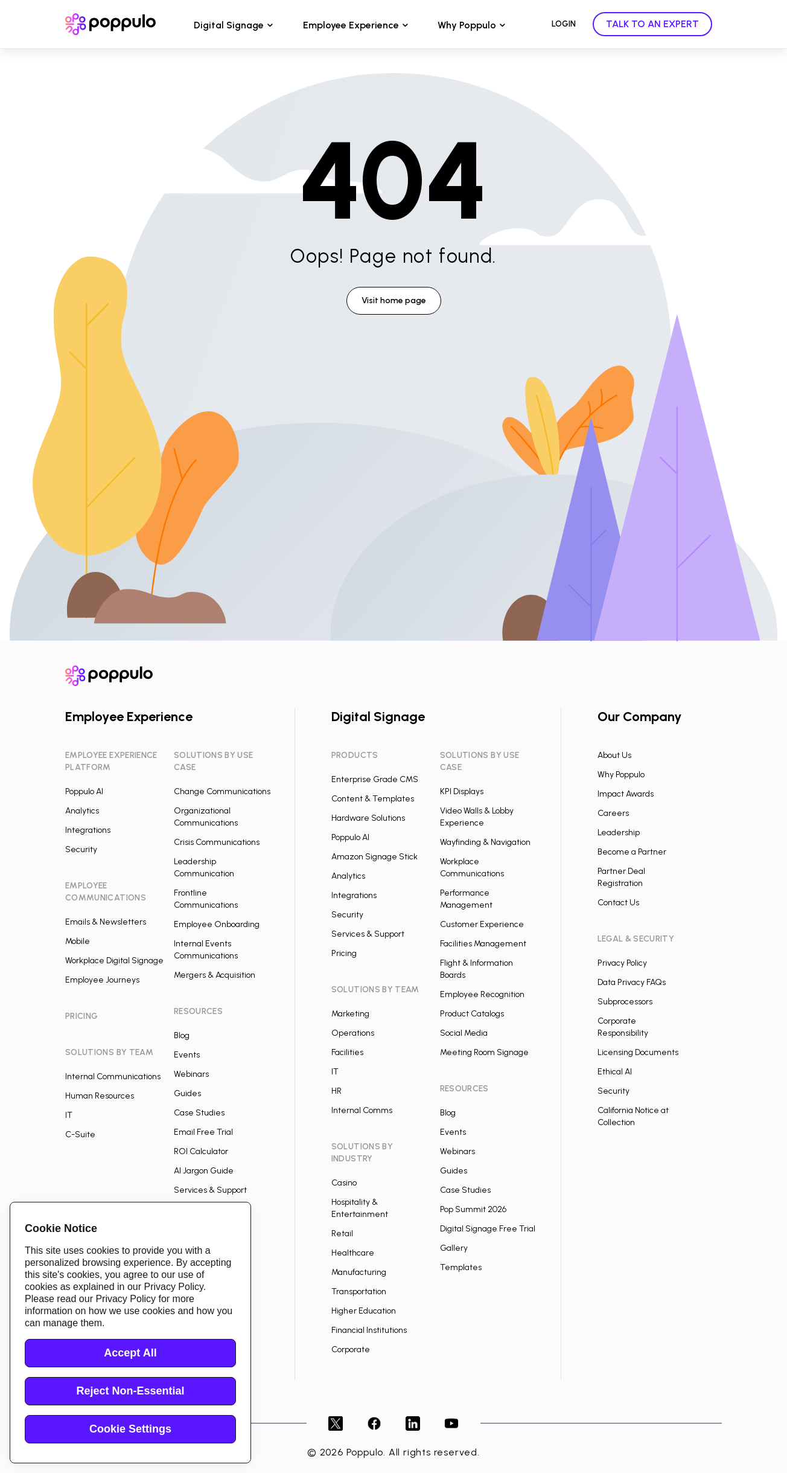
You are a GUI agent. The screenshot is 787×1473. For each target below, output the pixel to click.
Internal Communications (113, 1076)
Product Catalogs (472, 1014)
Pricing (344, 953)
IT (68, 1115)
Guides (187, 1093)
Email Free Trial (203, 1132)
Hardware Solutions (368, 818)
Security (81, 849)
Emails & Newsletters (105, 922)
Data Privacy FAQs (631, 982)
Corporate (350, 1349)
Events (187, 1055)
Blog (182, 1035)
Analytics (82, 811)
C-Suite (80, 1134)
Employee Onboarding (217, 924)
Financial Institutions (369, 1330)
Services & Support (210, 1190)
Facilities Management (483, 944)
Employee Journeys (102, 980)
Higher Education (363, 1311)
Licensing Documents (637, 1052)
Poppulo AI (84, 791)
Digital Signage (229, 25)
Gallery (454, 1248)
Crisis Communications (217, 842)
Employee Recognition (482, 994)
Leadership (618, 832)
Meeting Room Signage (484, 1052)
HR (336, 1091)
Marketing (350, 1014)
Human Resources (99, 1096)
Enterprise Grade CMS (374, 779)
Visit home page (394, 300)
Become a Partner (631, 852)
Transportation (358, 1291)
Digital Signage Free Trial (487, 1229)
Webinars (191, 1074)
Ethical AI (614, 1072)
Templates (461, 1267)
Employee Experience (351, 25)
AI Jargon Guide (204, 1171)
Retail (342, 1233)
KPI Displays (461, 791)
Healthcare (352, 1253)
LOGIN (564, 24)
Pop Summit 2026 (473, 1209)
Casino (344, 1183)
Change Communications (222, 791)
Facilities (347, 1052)
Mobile (77, 941)
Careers (613, 813)
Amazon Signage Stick (374, 857)
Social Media (464, 1033)
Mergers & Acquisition (214, 975)
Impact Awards (625, 794)
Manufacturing (358, 1272)
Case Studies (199, 1113)
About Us (614, 755)
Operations (352, 1033)
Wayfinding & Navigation (485, 842)
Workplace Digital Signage (114, 960)
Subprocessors (624, 1001)
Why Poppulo (467, 25)
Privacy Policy (622, 963)
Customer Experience (482, 924)
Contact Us (618, 902)
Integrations (87, 830)
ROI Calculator (201, 1151)
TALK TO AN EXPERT (652, 24)
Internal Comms (361, 1110)
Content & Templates (372, 799)
